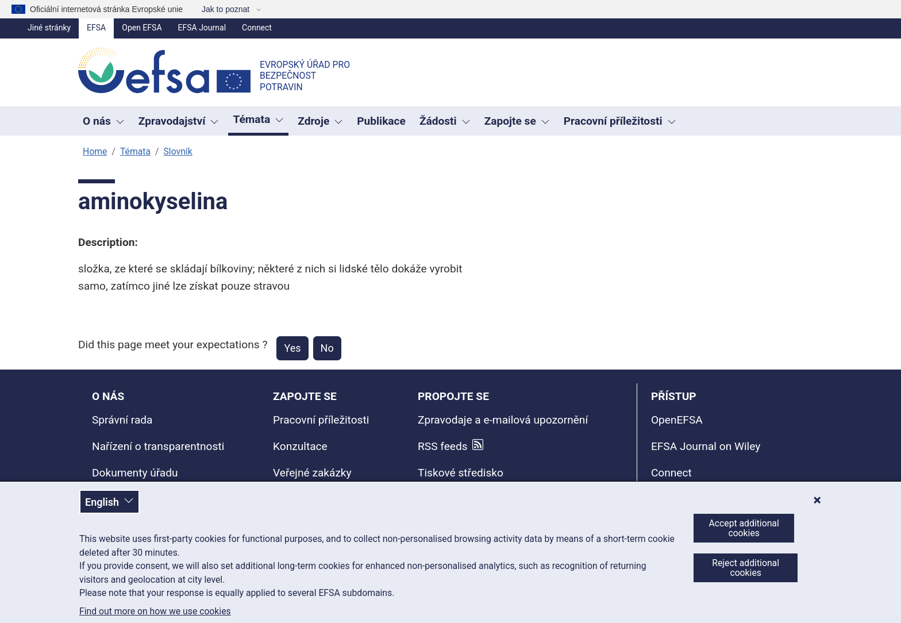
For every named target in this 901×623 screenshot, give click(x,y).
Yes (292, 348)
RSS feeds (443, 446)
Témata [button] (258, 119)
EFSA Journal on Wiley (705, 446)
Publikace (381, 121)
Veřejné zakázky (312, 472)
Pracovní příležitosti (321, 419)
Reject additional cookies (745, 567)
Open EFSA (141, 27)
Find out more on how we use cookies (155, 611)
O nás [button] (104, 121)
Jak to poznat (227, 9)
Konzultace (300, 446)
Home (95, 151)
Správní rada (122, 419)
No (327, 348)
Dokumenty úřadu (135, 472)
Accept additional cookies (744, 528)
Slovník (177, 151)
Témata (135, 151)
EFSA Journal (202, 27)
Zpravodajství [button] (179, 121)
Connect (257, 27)
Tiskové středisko (460, 472)
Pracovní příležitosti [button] (620, 121)
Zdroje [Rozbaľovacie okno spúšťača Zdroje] (320, 121)
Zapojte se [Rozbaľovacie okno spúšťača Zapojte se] (517, 121)
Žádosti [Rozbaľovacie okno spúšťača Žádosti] (445, 121)
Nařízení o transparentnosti (158, 446)
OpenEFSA (677, 419)
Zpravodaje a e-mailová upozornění (503, 419)
